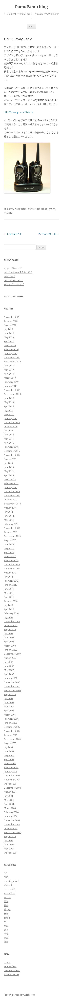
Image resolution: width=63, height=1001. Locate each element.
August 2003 (10, 836)
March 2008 (10, 645)
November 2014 (12, 495)
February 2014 (11, 523)
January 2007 (10, 678)
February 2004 (11, 812)
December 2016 (12, 422)
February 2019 (11, 381)
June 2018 (9, 398)
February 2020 (11, 349)
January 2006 (10, 722)
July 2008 (8, 633)
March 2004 (10, 808)
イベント (8, 885)
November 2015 (12, 454)
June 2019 (9, 365)
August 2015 (10, 459)
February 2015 (11, 483)
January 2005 (10, 771)
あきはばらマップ (13, 268)
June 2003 (9, 844)
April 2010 (9, 609)
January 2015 (10, 487)
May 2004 (9, 799)
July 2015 (8, 463)
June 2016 (9, 434)
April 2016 (9, 442)
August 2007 (10, 657)
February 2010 (11, 613)
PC (5, 873)
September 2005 (12, 739)
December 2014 (12, 491)
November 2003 (12, 824)
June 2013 (9, 544)
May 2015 (9, 471)
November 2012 (12, 568)
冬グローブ (9, 276)
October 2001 (10, 852)
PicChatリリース (48, 234)
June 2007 (9, 666)
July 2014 (8, 511)
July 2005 (8, 747)
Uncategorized (36, 208)
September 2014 (12, 503)
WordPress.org (11, 974)
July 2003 (8, 840)
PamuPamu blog (31, 6)
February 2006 (11, 718)
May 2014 (9, 519)
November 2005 (12, 730)
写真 (6, 901)
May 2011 (9, 592)
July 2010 (8, 605)
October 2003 (10, 828)
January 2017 (10, 418)
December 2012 (12, 564)
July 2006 (8, 698)
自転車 (7, 917)
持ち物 (7, 909)
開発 (6, 933)
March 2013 (10, 556)
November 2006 (12, 686)
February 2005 (11, 767)
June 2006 (9, 702)
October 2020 (10, 321)
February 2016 (11, 446)
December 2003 (12, 820)
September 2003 (12, 832)
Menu (31, 26)
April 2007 (9, 674)
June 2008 (9, 637)
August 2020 (10, 325)
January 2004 (10, 816)
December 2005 (12, 726)
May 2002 (9, 848)
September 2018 (12, 394)
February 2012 (11, 580)
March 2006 (10, 714)
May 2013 (9, 548)
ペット (7, 897)
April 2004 (9, 804)
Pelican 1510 (12, 234)
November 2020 (12, 316)
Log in (7, 962)
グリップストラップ (14, 284)
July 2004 (8, 795)
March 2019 (10, 377)
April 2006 (9, 710)
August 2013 (10, 540)
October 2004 (10, 783)
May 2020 (9, 337)
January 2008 (10, 649)
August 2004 (10, 791)
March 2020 (10, 345)
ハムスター (9, 893)
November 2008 (12, 621)
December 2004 (12, 775)
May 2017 (9, 414)
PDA (6, 877)
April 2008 (9, 641)
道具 (6, 929)
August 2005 (10, 743)
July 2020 (8, 329)
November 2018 (12, 390)
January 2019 (10, 385)
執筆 (6, 905)
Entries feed (10, 966)
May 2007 (9, 670)
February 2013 (11, 560)
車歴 (6, 925)
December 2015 (12, 450)
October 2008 (10, 625)
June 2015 (9, 467)
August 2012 (10, 572)
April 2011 (9, 597)
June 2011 (9, 588)
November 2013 (12, 528)
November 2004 (12, 779)
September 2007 (12, 653)
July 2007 (8, 661)
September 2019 (12, 361)
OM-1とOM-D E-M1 (13, 280)
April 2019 (9, 373)
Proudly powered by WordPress (19, 994)
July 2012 (8, 576)
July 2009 (8, 617)
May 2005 (9, 755)
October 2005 (10, 735)
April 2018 (9, 406)
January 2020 (10, 353)
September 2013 (12, 536)
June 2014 (9, 515)
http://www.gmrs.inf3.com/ (18, 112)
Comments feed (12, 970)
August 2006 (10, 694)
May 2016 (9, 438)
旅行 (6, 913)
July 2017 (8, 410)
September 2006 (12, 690)
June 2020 (9, 333)
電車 (6, 937)
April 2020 (9, 341)
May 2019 (9, 369)
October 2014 (10, 499)
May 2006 (9, 706)
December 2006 (12, 682)
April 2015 (9, 475)
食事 (6, 942)
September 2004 (12, 787)
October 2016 (10, 426)
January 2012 (10, 584)
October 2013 (10, 532)
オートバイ (9, 889)
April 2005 (9, 759)
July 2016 (8, 430)
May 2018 (9, 402)
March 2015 (10, 479)
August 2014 (10, 507)
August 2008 (10, 629)
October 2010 (10, 601)
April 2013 (9, 552)
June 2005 (9, 751)
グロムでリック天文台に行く (18, 272)
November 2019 (12, 357)
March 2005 (10, 763)
